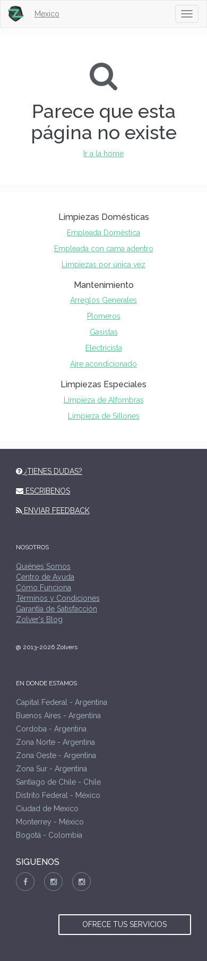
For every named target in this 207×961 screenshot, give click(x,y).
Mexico (46, 14)
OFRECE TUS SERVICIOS (124, 924)
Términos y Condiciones (58, 598)
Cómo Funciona (43, 587)
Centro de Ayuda (45, 577)
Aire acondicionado (103, 364)
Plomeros (103, 316)
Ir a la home (103, 153)
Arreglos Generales (103, 300)
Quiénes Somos (43, 566)
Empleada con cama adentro (103, 248)
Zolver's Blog (39, 619)
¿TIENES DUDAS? (49, 471)
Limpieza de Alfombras (104, 400)
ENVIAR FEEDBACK (53, 510)
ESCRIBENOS (43, 491)
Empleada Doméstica (103, 232)
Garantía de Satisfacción (56, 609)
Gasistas (104, 332)
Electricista (103, 348)
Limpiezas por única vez (103, 264)
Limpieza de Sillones (104, 416)
